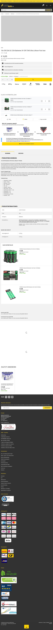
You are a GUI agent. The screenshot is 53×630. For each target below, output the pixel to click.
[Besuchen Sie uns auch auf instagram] (12, 397)
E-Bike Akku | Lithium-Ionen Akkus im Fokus (8, 447)
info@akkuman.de (6, 422)
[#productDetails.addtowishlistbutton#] (25, 119)
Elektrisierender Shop (4, 462)
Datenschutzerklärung (4, 481)
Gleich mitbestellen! (8, 245)
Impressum (2, 476)
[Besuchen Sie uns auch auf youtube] (9, 397)
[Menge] (7, 79)
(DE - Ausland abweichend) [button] (23, 76)
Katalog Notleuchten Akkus (5, 464)
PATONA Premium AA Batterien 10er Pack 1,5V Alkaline (30, 249)
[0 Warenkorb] (46, 5)
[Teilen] (8, 119)
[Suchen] (24, 10)
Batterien (12, 13)
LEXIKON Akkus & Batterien (5, 436)
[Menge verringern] (2, 79)
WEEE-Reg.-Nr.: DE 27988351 (5, 488)
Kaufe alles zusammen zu (26, 143)
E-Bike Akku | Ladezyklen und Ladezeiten (7, 444)
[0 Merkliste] (42, 5)
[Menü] (26, 626)
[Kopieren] (6, 53)
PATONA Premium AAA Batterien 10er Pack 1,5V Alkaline (30, 268)
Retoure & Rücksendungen (5, 457)
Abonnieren (47, 407)
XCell (2, 47)
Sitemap (2, 486)
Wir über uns (3, 468)
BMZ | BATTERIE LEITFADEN (5, 440)
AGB (1, 477)
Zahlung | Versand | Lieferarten (6, 483)
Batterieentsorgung (4, 485)
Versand (8, 58)
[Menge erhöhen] (12, 79)
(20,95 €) (18, 141)
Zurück (2, 13)
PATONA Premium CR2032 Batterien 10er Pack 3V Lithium (30, 287)
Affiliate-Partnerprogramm (5, 459)
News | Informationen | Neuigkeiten (6, 466)
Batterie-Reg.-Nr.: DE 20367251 (6, 490)
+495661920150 (4, 420)
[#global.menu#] (50, 5)
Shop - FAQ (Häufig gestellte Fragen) (6, 453)
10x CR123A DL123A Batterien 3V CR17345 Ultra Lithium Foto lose (27, 13)
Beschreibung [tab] (7, 153)
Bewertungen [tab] (20, 153)
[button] (7, 376)
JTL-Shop (44, 622)
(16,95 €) (19, 138)
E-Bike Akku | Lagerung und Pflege (6, 445)
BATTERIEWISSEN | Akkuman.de (6, 438)
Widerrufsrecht (3, 479)
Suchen (48, 10)
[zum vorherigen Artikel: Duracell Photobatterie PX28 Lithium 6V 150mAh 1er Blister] (48, 14)
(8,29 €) (24, 139)
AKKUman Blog (3, 435)
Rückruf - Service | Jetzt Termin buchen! (7, 455)
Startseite (7, 13)
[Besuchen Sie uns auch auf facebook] (6, 397)
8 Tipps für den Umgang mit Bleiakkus (7, 442)
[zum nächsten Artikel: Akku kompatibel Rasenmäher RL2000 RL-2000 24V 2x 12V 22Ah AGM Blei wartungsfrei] (51, 14)
